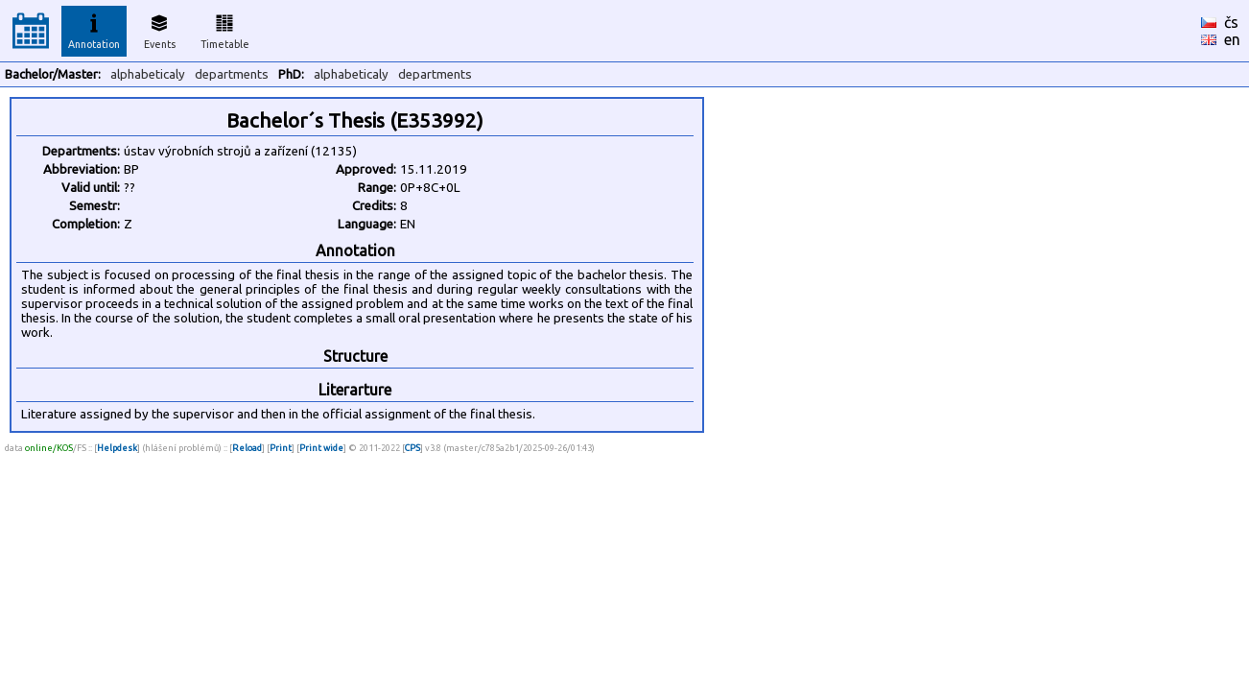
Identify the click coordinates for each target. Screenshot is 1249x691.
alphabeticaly (147, 74)
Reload (247, 447)
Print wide (321, 447)
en (1232, 39)
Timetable (224, 29)
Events (160, 29)
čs (1231, 22)
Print (281, 447)
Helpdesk (117, 447)
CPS (412, 447)
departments (232, 74)
